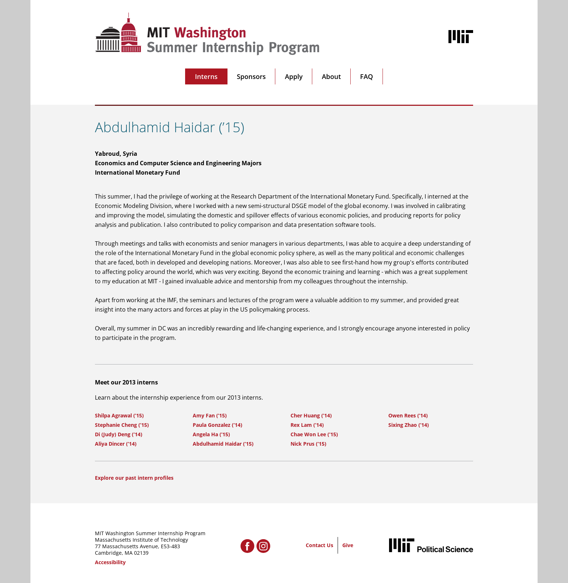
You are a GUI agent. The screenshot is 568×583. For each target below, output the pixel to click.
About (331, 76)
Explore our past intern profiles (134, 477)
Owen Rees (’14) (408, 415)
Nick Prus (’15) (308, 443)
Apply (293, 76)
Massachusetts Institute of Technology (141, 539)
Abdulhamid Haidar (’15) (223, 443)
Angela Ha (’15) (211, 434)
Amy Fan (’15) (210, 415)
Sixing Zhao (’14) (408, 424)
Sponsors (251, 76)
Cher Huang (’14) (311, 415)
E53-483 (170, 546)
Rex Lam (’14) (307, 424)
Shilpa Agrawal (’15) (119, 415)
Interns (206, 76)
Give (347, 545)
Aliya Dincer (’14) (116, 443)
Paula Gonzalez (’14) (217, 424)
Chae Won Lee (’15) (314, 434)
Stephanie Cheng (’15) (122, 424)
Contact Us (319, 545)
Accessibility (110, 562)
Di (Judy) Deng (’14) (118, 434)
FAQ (366, 76)
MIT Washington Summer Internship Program (150, 533)
